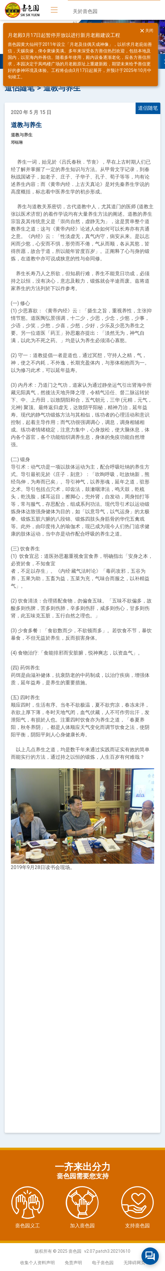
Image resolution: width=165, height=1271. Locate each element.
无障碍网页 (134, 1262)
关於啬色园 (85, 11)
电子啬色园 (103, 1262)
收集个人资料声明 (37, 1262)
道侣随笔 (19, 88)
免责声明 (73, 1262)
